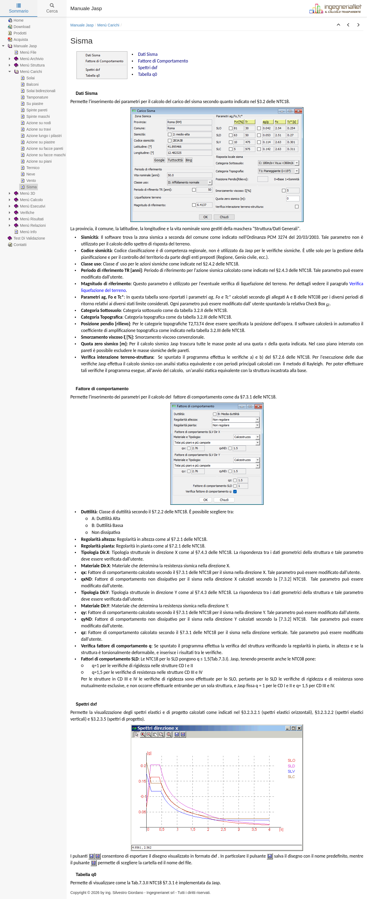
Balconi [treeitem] (29, 84)
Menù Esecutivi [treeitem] (29, 206)
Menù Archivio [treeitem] (28, 59)
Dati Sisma (148, 54)
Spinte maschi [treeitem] (34, 116)
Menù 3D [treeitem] (24, 193)
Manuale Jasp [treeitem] (22, 46)
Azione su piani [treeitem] (35, 161)
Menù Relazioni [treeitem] (29, 225)
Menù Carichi (108, 25)
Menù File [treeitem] (24, 52)
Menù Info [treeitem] (25, 232)
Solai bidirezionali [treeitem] (37, 91)
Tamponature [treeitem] (33, 97)
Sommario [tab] (19, 8)
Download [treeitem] (18, 27)
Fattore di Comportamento (163, 61)
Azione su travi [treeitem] (35, 129)
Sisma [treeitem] (28, 187)
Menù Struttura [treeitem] (29, 65)
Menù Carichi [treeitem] (27, 71)
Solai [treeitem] (27, 78)
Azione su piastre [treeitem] (37, 142)
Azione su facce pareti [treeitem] (41, 148)
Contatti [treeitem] (16, 244)
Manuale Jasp (82, 25)
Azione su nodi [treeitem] (35, 123)
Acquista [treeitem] (17, 39)
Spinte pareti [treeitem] (33, 110)
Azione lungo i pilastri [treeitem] (40, 135)
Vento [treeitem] (27, 180)
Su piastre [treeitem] (31, 103)
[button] (338, 25)
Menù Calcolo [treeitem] (28, 200)
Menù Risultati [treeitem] (28, 219)
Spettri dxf (147, 68)
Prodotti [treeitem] (16, 33)
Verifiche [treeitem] (23, 212)
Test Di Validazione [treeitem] (26, 238)
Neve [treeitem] (27, 174)
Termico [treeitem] (29, 168)
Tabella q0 (147, 74)
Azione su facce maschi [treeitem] (42, 155)
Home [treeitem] (15, 20)
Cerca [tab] (52, 8)
